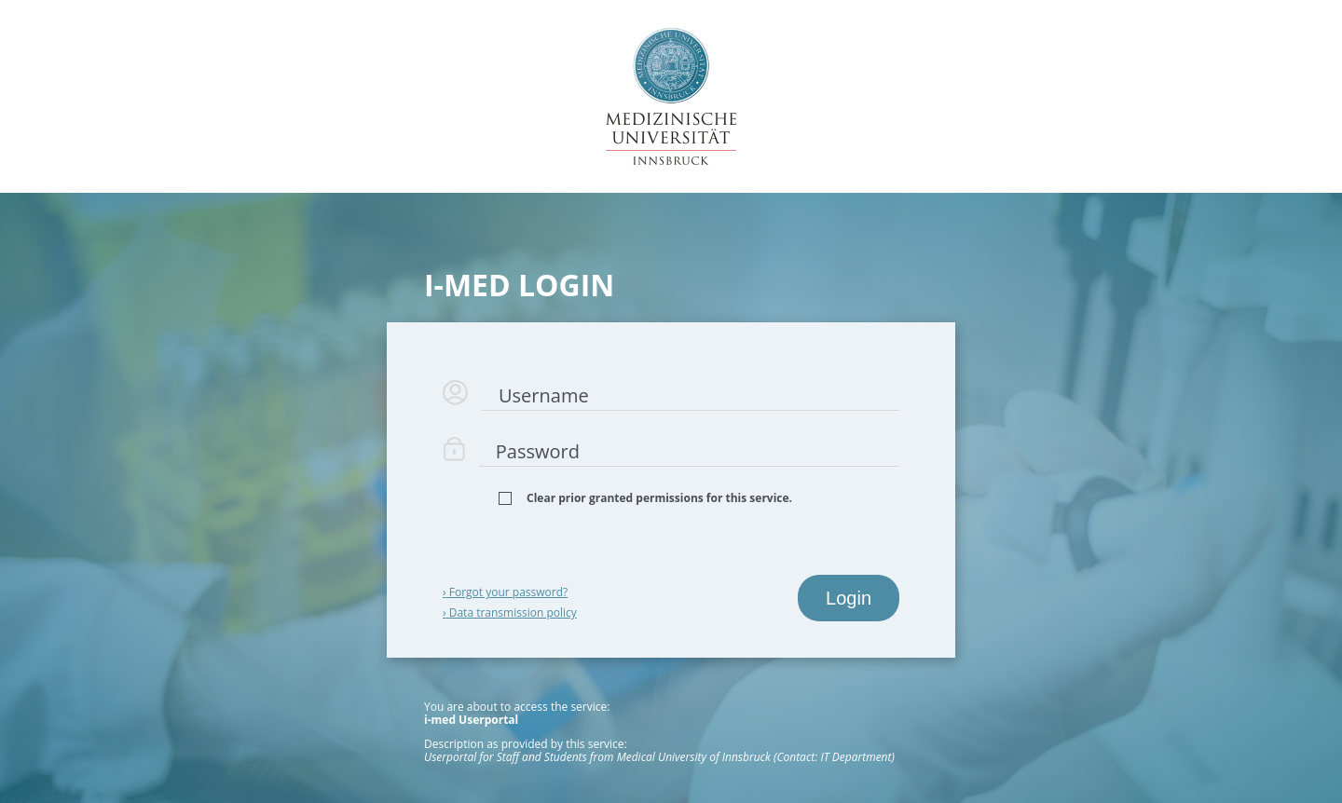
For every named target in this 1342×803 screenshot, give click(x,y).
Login (848, 598)
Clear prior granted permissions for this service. (659, 498)
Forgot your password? (505, 592)
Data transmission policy (510, 612)
